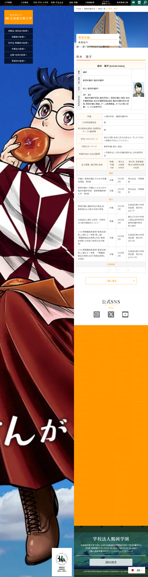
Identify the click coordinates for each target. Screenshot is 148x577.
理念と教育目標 (140, 412)
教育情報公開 (140, 401)
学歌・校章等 (81, 370)
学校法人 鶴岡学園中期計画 (140, 456)
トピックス (138, 334)
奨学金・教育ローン (101, 391)
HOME (78, 8)
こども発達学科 (122, 395)
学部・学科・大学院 (121, 332)
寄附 (78, 494)
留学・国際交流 (121, 518)
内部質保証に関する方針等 (82, 395)
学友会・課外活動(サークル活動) (121, 502)
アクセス (133, 3)
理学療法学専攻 (123, 374)
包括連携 (80, 436)
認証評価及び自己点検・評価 (82, 402)
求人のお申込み (140, 350)
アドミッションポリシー (101, 359)
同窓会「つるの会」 (82, 456)
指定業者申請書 (140, 392)
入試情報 (99, 331)
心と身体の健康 (121, 512)
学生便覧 (118, 490)
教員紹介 (80, 373)
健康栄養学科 (89, 8)
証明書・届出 (120, 493)
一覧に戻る (111, 280)
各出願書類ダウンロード (101, 373)
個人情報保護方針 (98, 551)
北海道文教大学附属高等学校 (82, 463)
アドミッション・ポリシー (140, 441)
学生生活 (118, 497)
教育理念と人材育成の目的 (121, 457)
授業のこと (119, 472)
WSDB (117, 475)
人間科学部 (119, 385)
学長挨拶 (80, 334)
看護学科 (122, 360)
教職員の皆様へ (82, 447)
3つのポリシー (82, 352)
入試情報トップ (101, 334)
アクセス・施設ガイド (140, 380)
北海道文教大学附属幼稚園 (82, 470)
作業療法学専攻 (123, 380)
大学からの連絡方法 (121, 486)
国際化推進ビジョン (82, 483)
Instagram (96, 314)
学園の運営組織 (82, 365)
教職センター (81, 421)
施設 (135, 388)
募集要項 (99, 337)
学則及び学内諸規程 (82, 431)
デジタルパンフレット (101, 385)
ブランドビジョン (101, 353)
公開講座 (80, 442)
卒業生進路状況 (140, 344)
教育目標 (80, 349)
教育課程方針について (82, 383)
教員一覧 (102, 8)
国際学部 (118, 337)
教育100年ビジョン (82, 344)
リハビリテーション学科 (122, 368)
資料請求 (99, 369)
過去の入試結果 (101, 364)
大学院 (117, 453)
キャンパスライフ (121, 468)
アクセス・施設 (139, 436)
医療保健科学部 (121, 355)
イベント (137, 365)
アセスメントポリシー (82, 356)
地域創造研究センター (82, 425)
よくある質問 (100, 395)
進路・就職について (140, 338)
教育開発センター (82, 408)
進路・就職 (138, 331)
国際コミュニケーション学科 (122, 348)
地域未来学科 (122, 400)
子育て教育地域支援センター (82, 416)
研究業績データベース (82, 489)
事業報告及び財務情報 (82, 378)
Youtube (125, 314)
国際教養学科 (122, 341)
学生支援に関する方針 (82, 389)
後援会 (79, 451)
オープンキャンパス (101, 342)
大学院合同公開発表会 (140, 370)
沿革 (78, 361)
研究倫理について (82, 498)
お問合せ (139, 3)
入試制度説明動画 (101, 347)
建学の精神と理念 (82, 338)
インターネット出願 (101, 379)
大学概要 (80, 331)
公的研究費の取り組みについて (82, 477)
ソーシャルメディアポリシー (120, 551)
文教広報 (80, 439)
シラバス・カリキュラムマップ (121, 480)
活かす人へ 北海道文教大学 (18, 17)
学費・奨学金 (120, 508)
